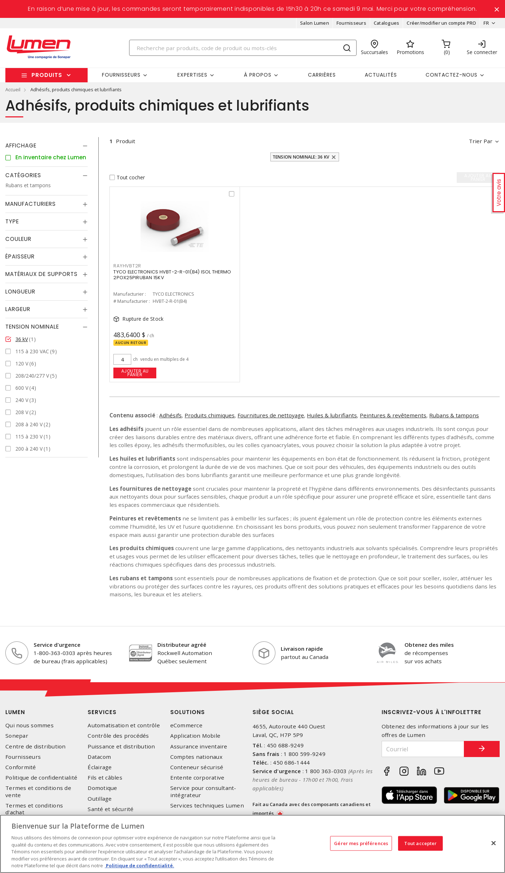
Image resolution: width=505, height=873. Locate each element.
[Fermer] (493, 843)
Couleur (18, 239)
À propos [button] (257, 74)
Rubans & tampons (454, 415)
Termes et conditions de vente (38, 791)
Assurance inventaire (198, 746)
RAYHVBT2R (127, 266)
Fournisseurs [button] (121, 74)
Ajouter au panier (135, 373)
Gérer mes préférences (361, 843)
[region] (252, 844)
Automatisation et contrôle (124, 725)
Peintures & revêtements (393, 415)
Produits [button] (46, 75)
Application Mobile (195, 735)
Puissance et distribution (121, 746)
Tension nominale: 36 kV (301, 157)
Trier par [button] (480, 141)
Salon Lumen (314, 23)
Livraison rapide (302, 648)
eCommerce (186, 725)
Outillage (100, 798)
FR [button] (486, 23)
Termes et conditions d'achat (34, 809)
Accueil (12, 89)
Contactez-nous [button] (451, 74)
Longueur (20, 291)
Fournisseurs (351, 23)
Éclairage (100, 767)
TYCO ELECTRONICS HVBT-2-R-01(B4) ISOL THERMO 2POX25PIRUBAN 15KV (172, 275)
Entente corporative (197, 777)
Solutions (187, 712)
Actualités (381, 74)
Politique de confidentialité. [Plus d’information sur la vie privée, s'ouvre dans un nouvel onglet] (139, 865)
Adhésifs (170, 415)
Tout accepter (420, 843)
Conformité (20, 767)
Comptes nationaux (196, 756)
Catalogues (386, 23)
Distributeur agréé (181, 644)
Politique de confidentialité (41, 777)
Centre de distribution (35, 746)
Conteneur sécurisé (197, 767)
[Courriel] (423, 749)
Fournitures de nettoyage (270, 415)
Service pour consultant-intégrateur (203, 791)
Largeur (17, 309)
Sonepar (16, 735)
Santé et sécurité (110, 809)
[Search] (243, 48)
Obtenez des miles (429, 644)
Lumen (15, 712)
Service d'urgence (57, 644)
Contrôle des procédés (118, 735)
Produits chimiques (210, 415)
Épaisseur (20, 256)
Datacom (99, 756)
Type (12, 221)
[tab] (46, 145)
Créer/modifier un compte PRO (441, 23)
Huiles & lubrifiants (332, 415)
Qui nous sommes (29, 725)
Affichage (20, 145)
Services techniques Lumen (207, 805)
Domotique (102, 788)
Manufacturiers (30, 204)
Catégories (23, 175)
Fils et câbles (105, 777)
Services (102, 712)
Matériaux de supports (41, 274)
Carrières (322, 74)
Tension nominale (32, 326)
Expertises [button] (192, 74)
